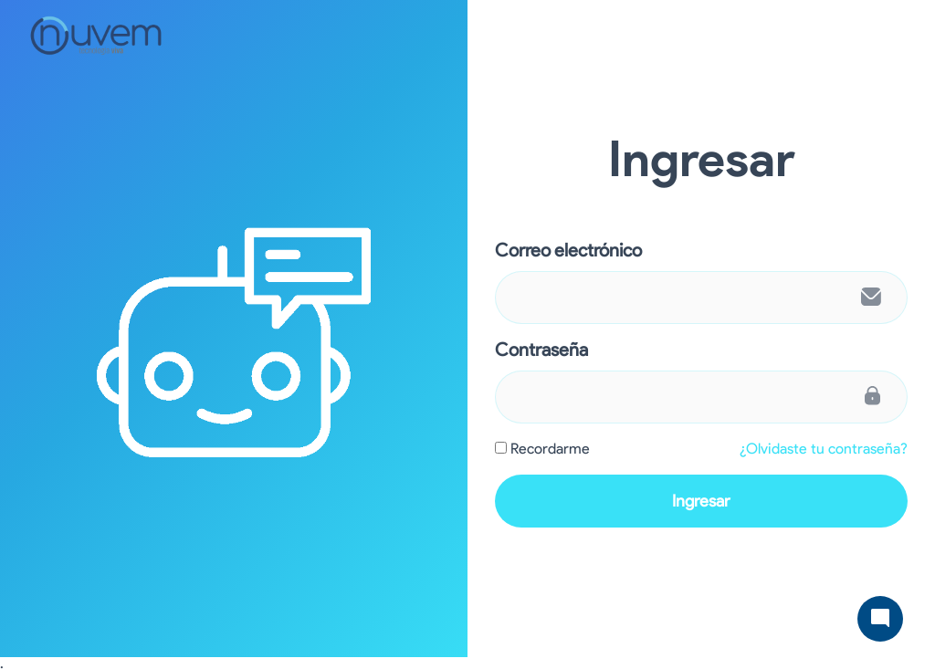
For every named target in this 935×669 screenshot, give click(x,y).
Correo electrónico (568, 250)
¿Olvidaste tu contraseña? (824, 448)
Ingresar (701, 501)
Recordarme (550, 448)
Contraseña (541, 350)
